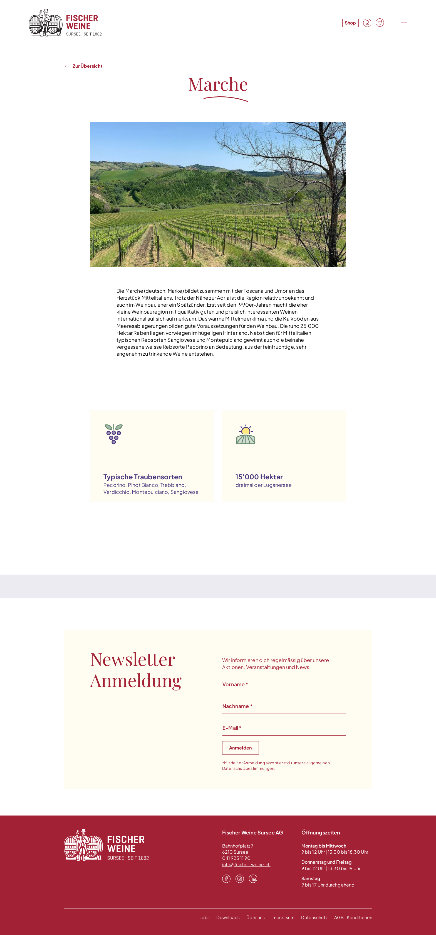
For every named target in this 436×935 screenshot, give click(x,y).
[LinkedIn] (253, 878)
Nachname (237, 706)
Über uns (254, 917)
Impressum (282, 917)
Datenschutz (314, 917)
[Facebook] (226, 878)
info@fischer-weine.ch (246, 864)
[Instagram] (240, 878)
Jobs (202, 917)
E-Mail (231, 727)
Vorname (235, 684)
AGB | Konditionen (353, 917)
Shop (350, 23)
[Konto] (367, 23)
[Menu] (402, 23)
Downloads (226, 917)
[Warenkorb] (380, 23)
